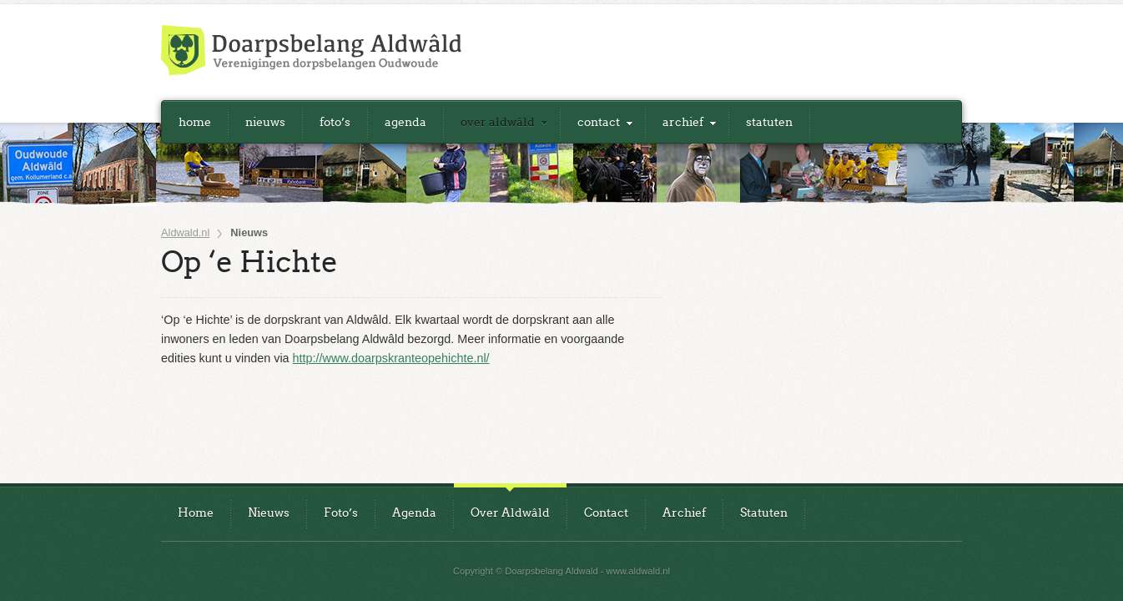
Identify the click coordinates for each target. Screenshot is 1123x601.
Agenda (405, 121)
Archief (682, 121)
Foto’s (335, 121)
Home (195, 121)
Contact (598, 121)
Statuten (769, 121)
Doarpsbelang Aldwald (311, 50)
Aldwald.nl (185, 233)
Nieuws (265, 121)
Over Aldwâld (498, 121)
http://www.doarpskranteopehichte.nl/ (391, 358)
